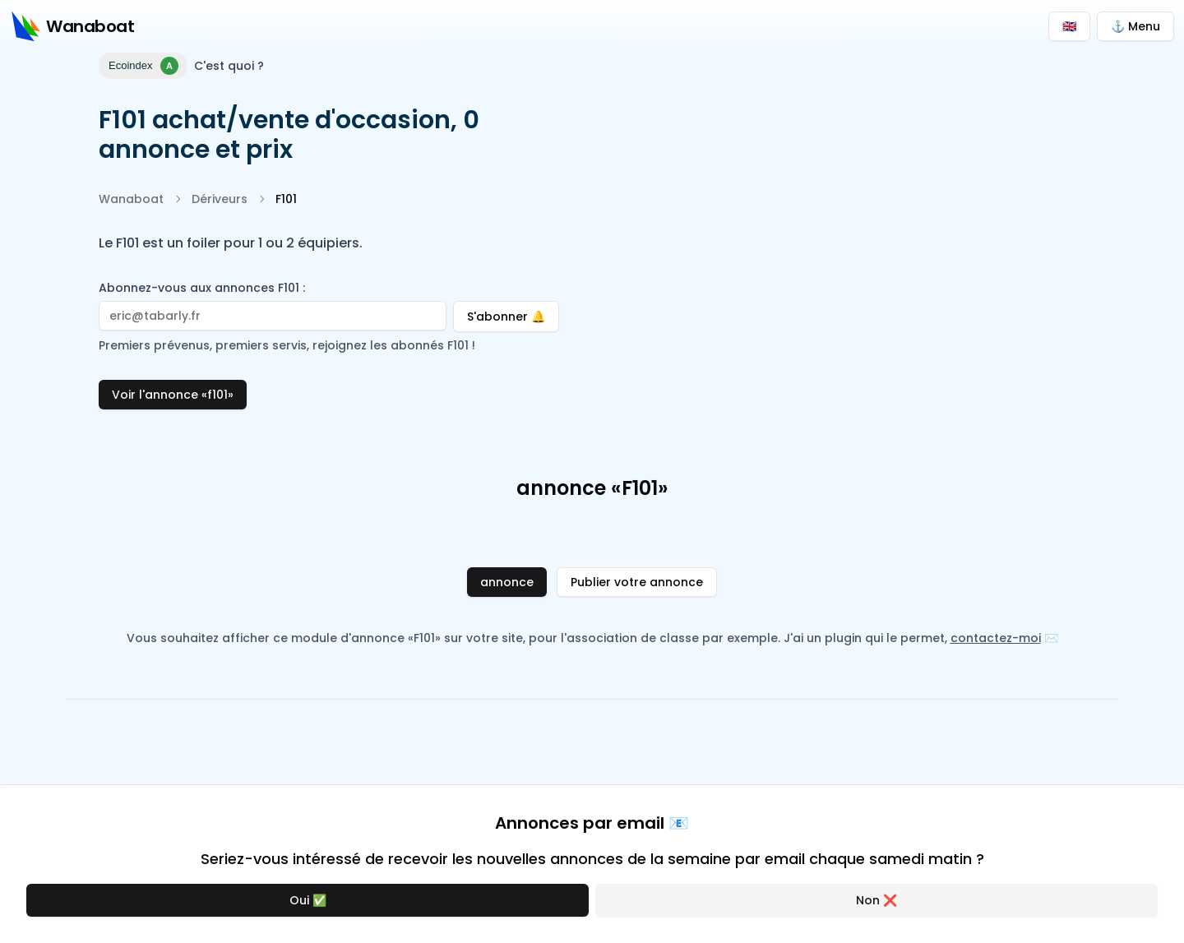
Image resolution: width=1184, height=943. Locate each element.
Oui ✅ (307, 900)
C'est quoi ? (229, 66)
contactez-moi (995, 638)
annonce (507, 582)
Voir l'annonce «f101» (173, 394)
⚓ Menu (1135, 26)
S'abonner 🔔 (513, 313)
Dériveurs (219, 199)
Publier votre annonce (637, 582)
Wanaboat (131, 199)
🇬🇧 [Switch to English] (1069, 26)
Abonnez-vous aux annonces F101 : (202, 288)
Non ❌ (876, 900)
